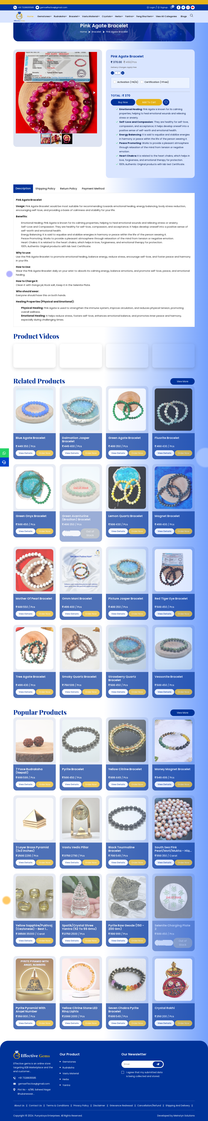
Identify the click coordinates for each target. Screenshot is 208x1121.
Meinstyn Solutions (184, 1115)
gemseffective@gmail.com (34, 1083)
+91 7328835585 (27, 1077)
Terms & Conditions (57, 1105)
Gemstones (43, 16)
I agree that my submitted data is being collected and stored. (141, 1074)
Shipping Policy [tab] (45, 188)
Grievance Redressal (121, 1105)
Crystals (106, 16)
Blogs (184, 16)
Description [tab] (23, 188)
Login (151, 7)
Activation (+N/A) (127, 82)
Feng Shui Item (144, 16)
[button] (94, 92)
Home (30, 16)
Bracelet (73, 16)
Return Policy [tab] (68, 188)
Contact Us (35, 1105)
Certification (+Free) (156, 82)
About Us (19, 1105)
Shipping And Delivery (178, 1105)
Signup (163, 7)
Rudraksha (59, 16)
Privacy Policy (81, 1105)
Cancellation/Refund (149, 1105)
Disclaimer (99, 1105)
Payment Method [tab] (93, 188)
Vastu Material (90, 16)
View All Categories (166, 16)
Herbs (118, 16)
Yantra (128, 16)
